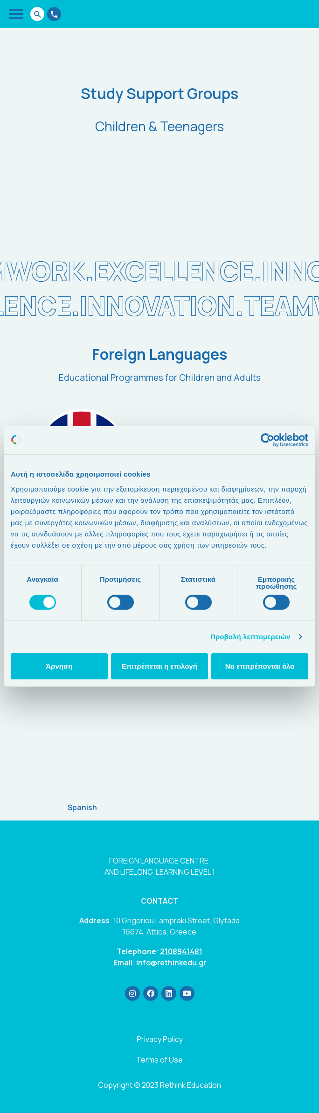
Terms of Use (159, 1060)
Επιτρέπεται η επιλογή (159, 666)
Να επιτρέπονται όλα (260, 666)
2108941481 (181, 951)
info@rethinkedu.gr (171, 963)
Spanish (82, 807)
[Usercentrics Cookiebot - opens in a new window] (267, 440)
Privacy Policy (160, 1039)
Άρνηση (59, 666)
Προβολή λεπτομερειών (250, 637)
